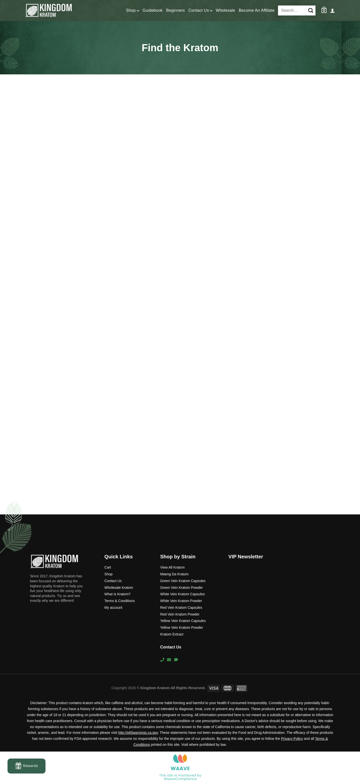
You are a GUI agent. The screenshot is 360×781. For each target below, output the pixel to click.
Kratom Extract (172, 634)
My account (113, 608)
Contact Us (200, 10)
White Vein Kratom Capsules (182, 594)
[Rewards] (27, 766)
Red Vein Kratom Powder (180, 614)
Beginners (175, 10)
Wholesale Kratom (118, 588)
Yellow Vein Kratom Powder (181, 627)
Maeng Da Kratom (174, 574)
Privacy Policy (292, 739)
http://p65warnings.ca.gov (138, 733)
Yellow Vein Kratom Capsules (183, 621)
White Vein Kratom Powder (181, 601)
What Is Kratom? (117, 594)
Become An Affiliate (257, 10)
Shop (132, 10)
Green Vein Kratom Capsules (183, 581)
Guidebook (152, 10)
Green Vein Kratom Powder (181, 588)
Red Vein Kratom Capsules (181, 608)
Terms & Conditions (119, 601)
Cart (107, 567)
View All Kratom (172, 567)
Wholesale (225, 10)
